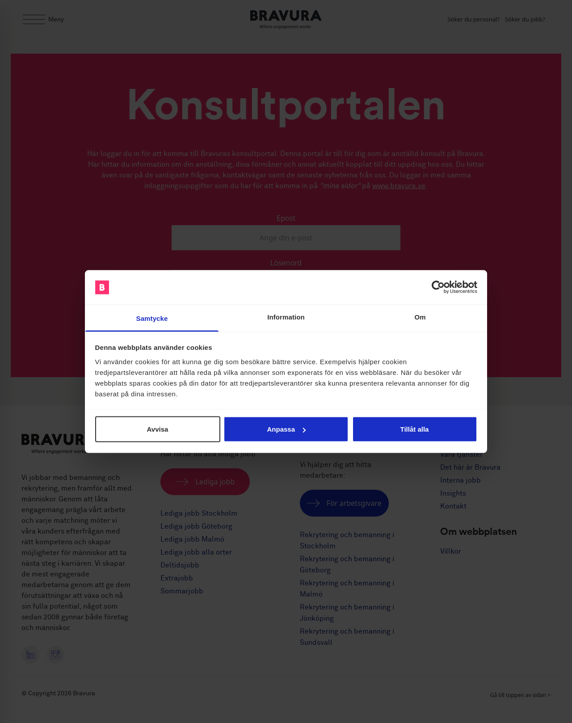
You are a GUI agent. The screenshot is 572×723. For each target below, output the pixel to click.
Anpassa (286, 429)
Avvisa (157, 429)
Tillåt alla (414, 429)
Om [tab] (419, 316)
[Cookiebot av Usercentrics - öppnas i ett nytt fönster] (438, 287)
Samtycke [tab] (152, 318)
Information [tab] (286, 316)
